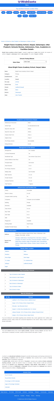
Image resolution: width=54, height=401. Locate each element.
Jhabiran (7, 251)
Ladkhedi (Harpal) (19, 87)
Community (43, 392)
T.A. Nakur (7, 260)
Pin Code (11, 392)
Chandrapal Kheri (31, 237)
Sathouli (50, 12)
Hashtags (30, 392)
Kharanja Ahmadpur (36, 239)
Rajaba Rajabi (23, 243)
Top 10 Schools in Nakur (15, 286)
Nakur (29, 41)
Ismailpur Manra (31, 12)
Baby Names (4, 392)
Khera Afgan (8, 257)
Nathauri (17, 243)
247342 (17, 81)
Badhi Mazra (24, 237)
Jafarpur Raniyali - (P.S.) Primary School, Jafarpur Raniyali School (27, 312)
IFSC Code (18, 392)
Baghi (6, 266)
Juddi (3, 12)
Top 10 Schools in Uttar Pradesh (17, 274)
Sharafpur (42, 243)
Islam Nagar (26, 257)
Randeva (7, 254)
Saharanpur (23, 41)
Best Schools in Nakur (15, 289)
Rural (33, 41)
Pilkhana (25, 15)
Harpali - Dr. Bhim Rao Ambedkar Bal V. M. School (24, 309)
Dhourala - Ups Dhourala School (20, 306)
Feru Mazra (23, 239)
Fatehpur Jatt (33, 15)
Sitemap (38, 395)
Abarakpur (17, 237)
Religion (37, 392)
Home (2, 41)
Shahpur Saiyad (36, 243)
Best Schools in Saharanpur (16, 283)
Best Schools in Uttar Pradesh (17, 277)
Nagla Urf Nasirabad (31, 241)
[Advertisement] (27, 28)
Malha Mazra (18, 241)
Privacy (28, 395)
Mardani (24, 241)
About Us (16, 395)
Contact (22, 395)
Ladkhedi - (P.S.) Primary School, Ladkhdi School (23, 300)
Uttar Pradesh (15, 41)
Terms (32, 395)
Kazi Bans (29, 239)
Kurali (19, 15)
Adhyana (26, 254)
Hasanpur (23, 12)
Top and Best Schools (10, 378)
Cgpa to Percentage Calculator (12, 384)
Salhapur (29, 243)
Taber (25, 251)
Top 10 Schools (8, 375)
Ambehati (16, 12)
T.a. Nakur (9, 12)
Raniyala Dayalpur (41, 12)
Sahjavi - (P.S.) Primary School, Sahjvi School (23, 315)
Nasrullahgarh (43, 241)
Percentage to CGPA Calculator (12, 381)
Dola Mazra (39, 237)
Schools (8, 41)
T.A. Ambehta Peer (28, 260)
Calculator (7, 387)
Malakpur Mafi (45, 239)
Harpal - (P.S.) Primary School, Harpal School (23, 303)
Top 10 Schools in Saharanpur (17, 280)
